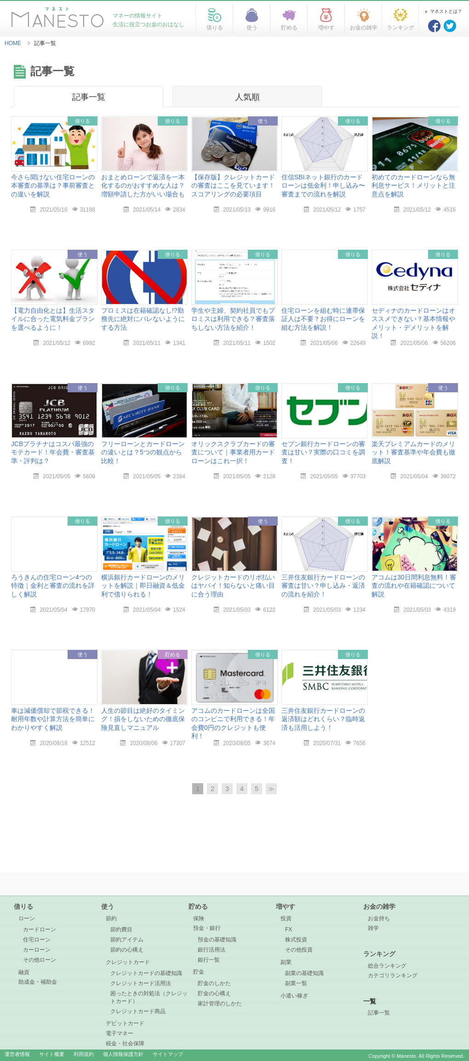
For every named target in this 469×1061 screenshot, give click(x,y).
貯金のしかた (214, 983)
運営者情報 (17, 1054)
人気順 (247, 97)
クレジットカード (128, 962)
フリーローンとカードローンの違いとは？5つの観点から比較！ (143, 452)
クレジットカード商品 (138, 1011)
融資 (23, 972)
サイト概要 (51, 1054)
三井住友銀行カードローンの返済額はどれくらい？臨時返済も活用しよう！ (323, 719)
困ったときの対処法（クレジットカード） (149, 997)
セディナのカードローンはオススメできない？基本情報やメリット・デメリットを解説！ (413, 323)
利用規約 (84, 1054)
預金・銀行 (207, 928)
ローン (26, 918)
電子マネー (119, 1033)
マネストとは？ (446, 11)
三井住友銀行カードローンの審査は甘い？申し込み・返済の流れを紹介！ (323, 585)
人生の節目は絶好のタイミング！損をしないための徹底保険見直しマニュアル (143, 719)
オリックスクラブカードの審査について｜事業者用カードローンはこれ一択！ (233, 452)
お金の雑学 (379, 906)
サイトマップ (168, 1054)
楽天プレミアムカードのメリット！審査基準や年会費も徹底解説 (413, 452)
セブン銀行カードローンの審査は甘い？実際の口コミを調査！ (323, 452)
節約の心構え (126, 949)
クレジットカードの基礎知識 (146, 973)
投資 (286, 918)
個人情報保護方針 (123, 1054)
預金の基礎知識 (217, 939)
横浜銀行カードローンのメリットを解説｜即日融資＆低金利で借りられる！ (143, 585)
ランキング (379, 954)
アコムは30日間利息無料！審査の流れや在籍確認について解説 (414, 585)
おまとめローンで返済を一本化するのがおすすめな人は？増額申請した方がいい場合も (143, 185)
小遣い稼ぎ (294, 995)
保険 (198, 918)
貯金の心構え (214, 993)
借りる (23, 906)
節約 (111, 918)
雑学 (373, 928)
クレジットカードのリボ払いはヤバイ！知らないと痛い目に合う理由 (233, 585)
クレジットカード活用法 (140, 983)
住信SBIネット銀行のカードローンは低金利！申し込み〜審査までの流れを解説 (323, 185)
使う (107, 906)
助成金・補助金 (37, 982)
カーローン (37, 949)
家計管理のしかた (220, 1003)
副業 (286, 962)
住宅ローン (37, 939)
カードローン (39, 929)
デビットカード (125, 1023)
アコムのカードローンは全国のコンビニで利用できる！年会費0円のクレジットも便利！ (233, 723)
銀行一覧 (209, 960)
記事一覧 (88, 97)
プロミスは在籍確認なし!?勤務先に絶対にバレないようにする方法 (143, 319)
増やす (285, 906)
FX (288, 929)
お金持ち (379, 918)
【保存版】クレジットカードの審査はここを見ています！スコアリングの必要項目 (233, 185)
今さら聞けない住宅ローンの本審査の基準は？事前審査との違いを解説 (53, 185)
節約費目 (121, 929)
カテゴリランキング (393, 975)
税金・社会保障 (125, 1043)
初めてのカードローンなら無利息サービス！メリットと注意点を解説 (413, 185)
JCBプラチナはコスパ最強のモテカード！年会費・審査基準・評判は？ (53, 452)
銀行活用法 (211, 949)
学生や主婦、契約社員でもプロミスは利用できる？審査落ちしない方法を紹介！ (233, 319)
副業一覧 (296, 983)
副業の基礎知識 (304, 973)
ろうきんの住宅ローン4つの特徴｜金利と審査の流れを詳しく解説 (53, 585)
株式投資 (296, 939)
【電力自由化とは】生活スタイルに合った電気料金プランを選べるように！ (53, 319)
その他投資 (299, 949)
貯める (198, 906)
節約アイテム (126, 939)
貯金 (198, 972)
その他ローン (39, 960)
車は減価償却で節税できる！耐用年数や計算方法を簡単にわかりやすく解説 (53, 719)
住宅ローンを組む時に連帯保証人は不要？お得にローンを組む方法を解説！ (323, 319)
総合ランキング (387, 966)
